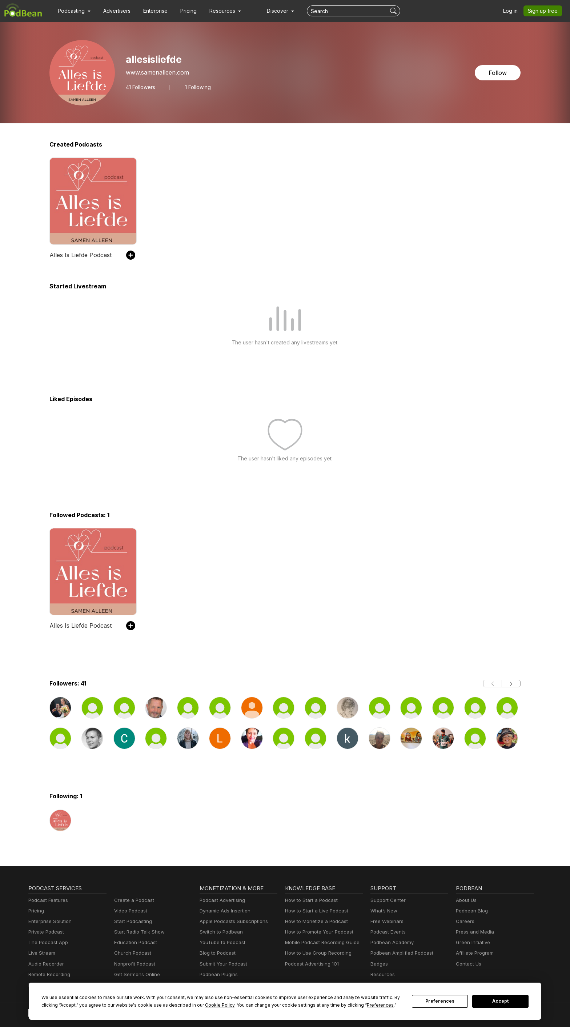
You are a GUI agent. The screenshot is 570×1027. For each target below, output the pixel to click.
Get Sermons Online (135, 974)
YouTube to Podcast (221, 942)
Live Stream (41, 953)
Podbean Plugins (218, 974)
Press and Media (474, 932)
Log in (513, 11)
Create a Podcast (132, 900)
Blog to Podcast (216, 953)
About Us (465, 900)
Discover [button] (270, 11)
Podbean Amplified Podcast (399, 953)
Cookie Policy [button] (167, 1004)
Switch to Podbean (220, 932)
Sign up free (544, 11)
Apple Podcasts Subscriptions (231, 921)
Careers (464, 921)
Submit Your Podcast (222, 964)
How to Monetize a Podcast (314, 921)
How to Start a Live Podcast (314, 911)
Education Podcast (134, 942)
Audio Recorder (45, 964)
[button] (73, 11)
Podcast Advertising (221, 900)
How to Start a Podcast (309, 900)
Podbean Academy (390, 942)
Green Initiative (472, 942)
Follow (498, 72)
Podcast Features (47, 900)
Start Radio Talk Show (137, 932)
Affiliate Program (473, 953)
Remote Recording (48, 974)
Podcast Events (387, 932)
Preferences (440, 1001)
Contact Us (467, 964)
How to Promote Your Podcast (317, 932)
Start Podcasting (131, 921)
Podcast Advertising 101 (311, 964)
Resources (381, 974)
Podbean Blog (471, 911)
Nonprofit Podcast (133, 964)
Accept (500, 1001)
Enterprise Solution (48, 921)
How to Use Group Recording (316, 953)
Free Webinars (386, 921)
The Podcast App (46, 942)
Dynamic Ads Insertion (223, 911)
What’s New (383, 911)
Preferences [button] (311, 1004)
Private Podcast (45, 932)
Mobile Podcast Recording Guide (320, 942)
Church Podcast (131, 953)
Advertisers (114, 11)
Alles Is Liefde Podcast (78, 255)
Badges (378, 964)
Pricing (183, 11)
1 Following (197, 86)
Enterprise (151, 11)
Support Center (386, 900)
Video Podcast (129, 911)
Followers (140, 86)
